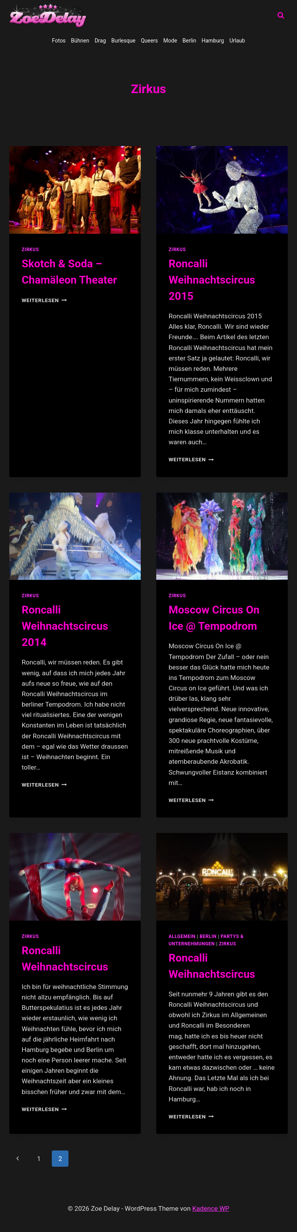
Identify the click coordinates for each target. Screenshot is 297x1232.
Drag (100, 40)
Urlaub (237, 40)
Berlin (189, 40)
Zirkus (30, 249)
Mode (170, 40)
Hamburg (212, 40)
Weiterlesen (44, 300)
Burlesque (123, 40)
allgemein (182, 936)
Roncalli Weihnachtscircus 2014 (65, 626)
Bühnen (80, 40)
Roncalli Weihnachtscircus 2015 (212, 279)
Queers (149, 40)
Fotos (58, 40)
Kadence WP (210, 1208)
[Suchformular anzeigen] (281, 15)
